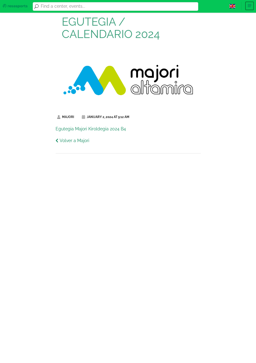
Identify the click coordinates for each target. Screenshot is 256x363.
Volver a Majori (72, 140)
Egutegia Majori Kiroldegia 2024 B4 (91, 128)
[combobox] (118, 6)
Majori (65, 117)
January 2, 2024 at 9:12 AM (105, 117)
